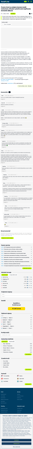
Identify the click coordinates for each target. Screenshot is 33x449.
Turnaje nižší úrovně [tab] (13, 274)
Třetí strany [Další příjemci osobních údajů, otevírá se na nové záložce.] (19, 429)
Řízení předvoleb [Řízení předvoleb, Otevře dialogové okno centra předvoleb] (16, 446)
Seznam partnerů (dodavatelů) (9, 436)
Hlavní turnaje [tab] (4, 274)
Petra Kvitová (3, 397)
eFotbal (19, 381)
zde (11, 235)
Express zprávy (19, 399)
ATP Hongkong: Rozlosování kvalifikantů (12, 247)
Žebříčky (3, 406)
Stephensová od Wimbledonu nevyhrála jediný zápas (15, 253)
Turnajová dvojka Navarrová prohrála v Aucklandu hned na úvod (17, 265)
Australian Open (20, 408)
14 (30, 13)
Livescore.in (5, 378)
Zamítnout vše (16, 443)
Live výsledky (5, 376)
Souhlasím (16, 440)
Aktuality (6, 4)
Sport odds (20, 378)
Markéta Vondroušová (4, 399)
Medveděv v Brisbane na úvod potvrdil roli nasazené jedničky (16, 257)
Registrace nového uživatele (7, 237)
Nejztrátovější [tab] (11, 341)
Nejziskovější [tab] (4, 341)
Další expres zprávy (27, 268)
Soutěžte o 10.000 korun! (16, 304)
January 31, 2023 (5, 80)
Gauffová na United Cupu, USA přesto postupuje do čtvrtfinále (16, 261)
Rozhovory (19, 397)
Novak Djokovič (3, 394)
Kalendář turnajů (20, 406)
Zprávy (3, 4)
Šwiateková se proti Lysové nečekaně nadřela (13, 259)
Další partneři (28, 384)
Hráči (2, 391)
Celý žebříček (28, 354)
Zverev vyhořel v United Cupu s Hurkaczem (13, 251)
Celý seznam (28, 369)
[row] (16, 277)
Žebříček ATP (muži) (4, 408)
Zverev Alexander (7, 24)
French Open (19, 410)
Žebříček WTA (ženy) (4, 410)
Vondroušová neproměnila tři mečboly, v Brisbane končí (15, 255)
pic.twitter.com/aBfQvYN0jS (7, 79)
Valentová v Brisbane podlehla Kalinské (12, 263)
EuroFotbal (4, 381)
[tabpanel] (16, 282)
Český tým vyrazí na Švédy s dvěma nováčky (13, 249)
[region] (16, 431)
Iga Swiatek (3, 401)
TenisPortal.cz (10, 83)
